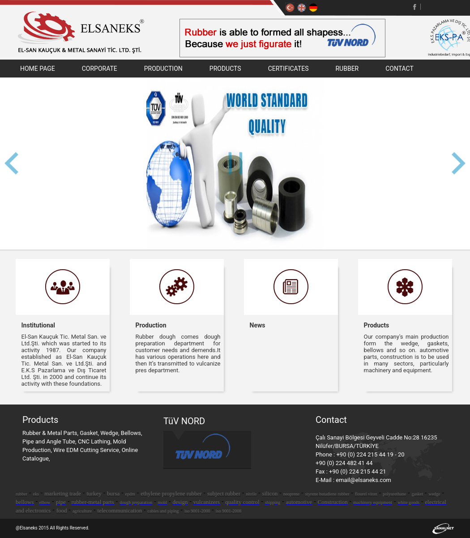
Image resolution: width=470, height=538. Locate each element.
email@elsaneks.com (363, 480)
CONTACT (399, 68)
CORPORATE (99, 68)
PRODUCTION (163, 68)
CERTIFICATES (288, 68)
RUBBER (347, 68)
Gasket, (90, 433)
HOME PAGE (37, 68)
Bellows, (131, 433)
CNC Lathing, (95, 441)
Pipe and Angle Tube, (50, 441)
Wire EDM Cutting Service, (87, 450)
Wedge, (110, 433)
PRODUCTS (225, 68)
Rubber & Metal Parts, (51, 433)
